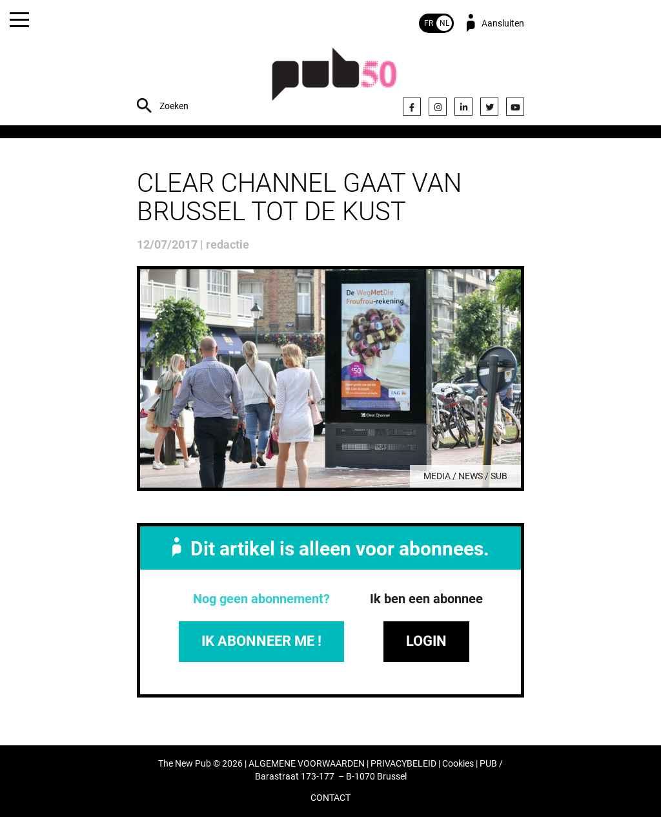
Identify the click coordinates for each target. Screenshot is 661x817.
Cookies (458, 764)
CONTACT (330, 798)
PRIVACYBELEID (403, 764)
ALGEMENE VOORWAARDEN (307, 764)
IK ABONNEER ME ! (261, 641)
